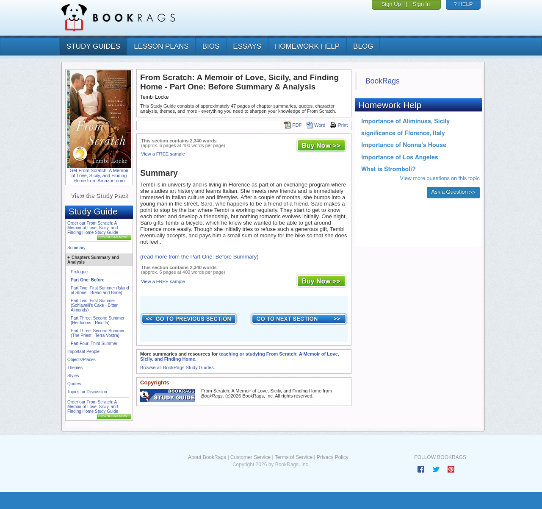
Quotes (74, 383)
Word (315, 125)
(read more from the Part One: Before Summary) (199, 256)
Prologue (79, 272)
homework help (307, 46)
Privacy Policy (332, 457)
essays (247, 46)
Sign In (421, 4)
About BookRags (207, 457)
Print (338, 125)
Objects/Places (81, 359)
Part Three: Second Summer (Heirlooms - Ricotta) (97, 320)
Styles (73, 375)
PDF (292, 125)
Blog (363, 46)
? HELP (463, 4)
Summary (76, 247)
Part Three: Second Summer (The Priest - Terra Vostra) (97, 333)
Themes (75, 367)
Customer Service (250, 457)
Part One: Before (87, 280)
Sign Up (391, 4)
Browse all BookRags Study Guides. (177, 367)
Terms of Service (293, 457)
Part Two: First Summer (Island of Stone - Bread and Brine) (100, 290)
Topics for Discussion (87, 391)
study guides (93, 46)
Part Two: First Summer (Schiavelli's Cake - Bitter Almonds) (94, 305)
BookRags (382, 81)
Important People (83, 351)
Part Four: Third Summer (94, 343)
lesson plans (161, 46)
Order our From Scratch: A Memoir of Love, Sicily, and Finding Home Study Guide (92, 228)
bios (211, 46)
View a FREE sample (163, 153)
